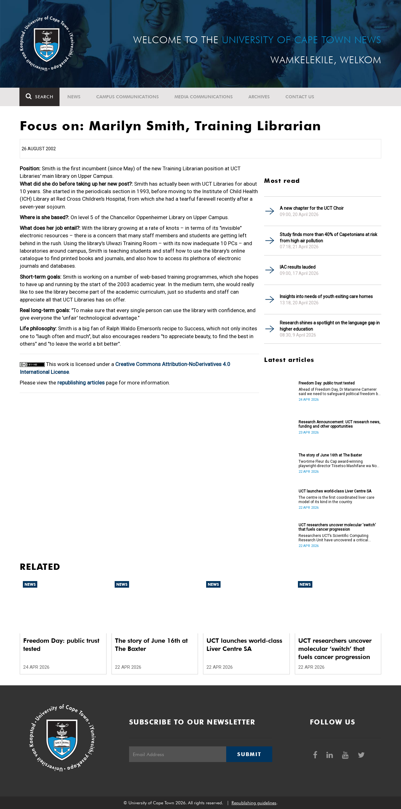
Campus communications (127, 96)
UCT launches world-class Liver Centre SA (335, 491)
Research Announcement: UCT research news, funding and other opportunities (339, 424)
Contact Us (300, 96)
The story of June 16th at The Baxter (330, 455)
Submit (249, 754)
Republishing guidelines (254, 802)
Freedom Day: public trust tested (327, 383)
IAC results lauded (297, 267)
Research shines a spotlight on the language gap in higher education (330, 326)
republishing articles (81, 382)
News (74, 96)
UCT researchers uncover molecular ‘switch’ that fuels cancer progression (337, 527)
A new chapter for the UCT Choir (312, 208)
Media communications (204, 96)
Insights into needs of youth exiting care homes (326, 296)
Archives (259, 96)
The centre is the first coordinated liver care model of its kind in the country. (336, 499)
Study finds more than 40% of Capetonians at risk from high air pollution (328, 237)
